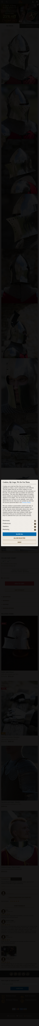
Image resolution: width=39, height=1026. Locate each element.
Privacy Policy (26, 502)
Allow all (19, 534)
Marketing (6, 529)
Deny (19, 542)
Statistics (6, 526)
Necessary (6, 520)
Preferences (7, 523)
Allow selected (19, 538)
